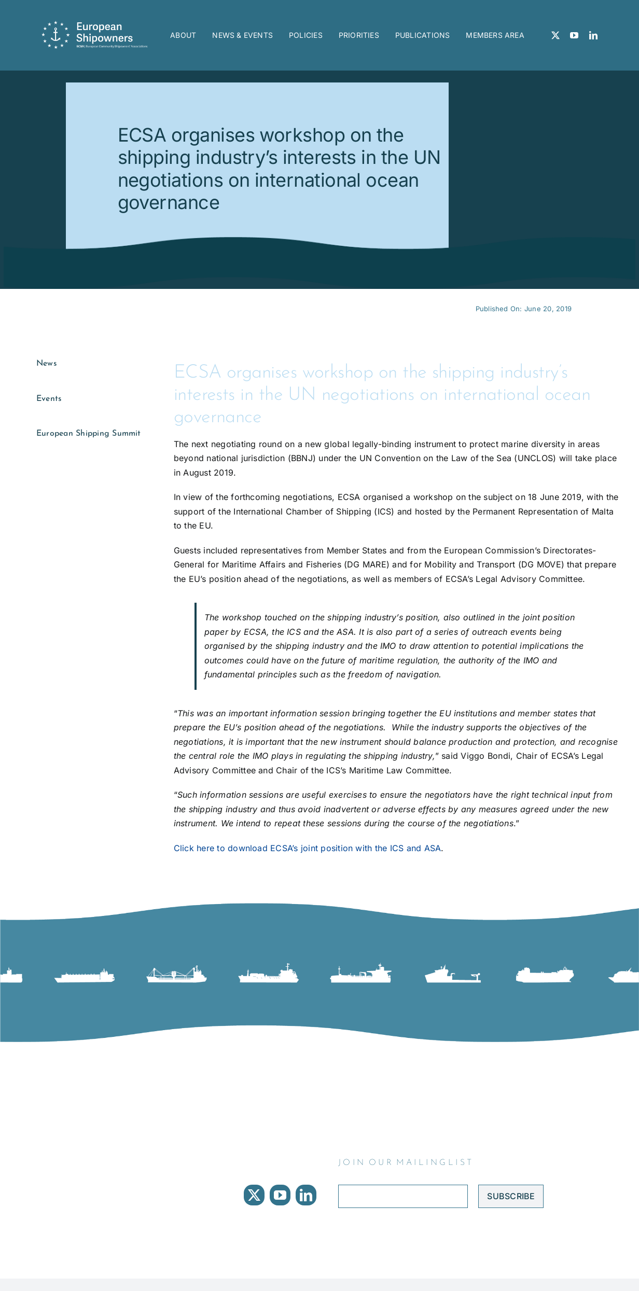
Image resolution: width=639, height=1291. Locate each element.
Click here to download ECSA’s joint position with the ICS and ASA (307, 848)
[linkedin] (593, 35)
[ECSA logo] (96, 25)
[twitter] (555, 35)
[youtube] (574, 35)
